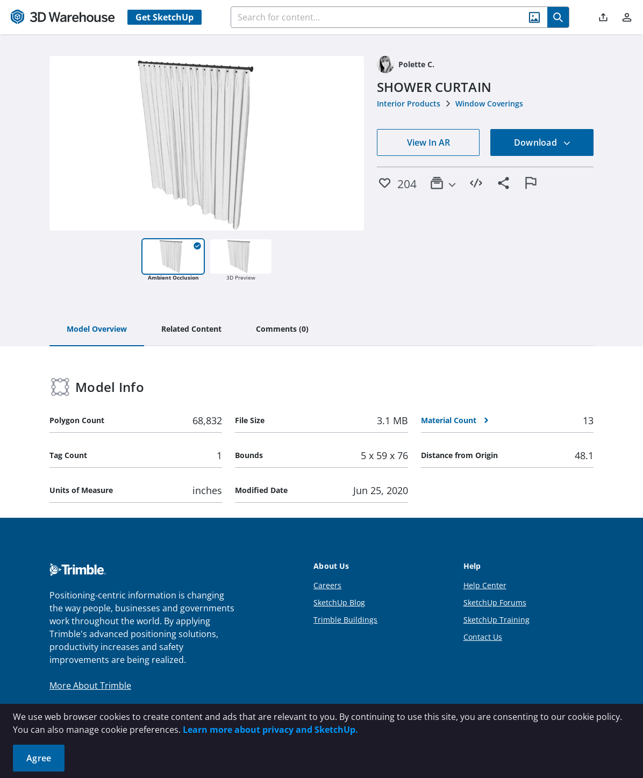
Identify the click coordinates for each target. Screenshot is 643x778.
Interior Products (408, 103)
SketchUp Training (496, 620)
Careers (327, 585)
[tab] (96, 329)
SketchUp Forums (494, 602)
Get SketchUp (164, 17)
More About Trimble (90, 685)
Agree (38, 758)
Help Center (484, 585)
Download (542, 142)
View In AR (428, 142)
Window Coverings (489, 103)
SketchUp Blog (339, 602)
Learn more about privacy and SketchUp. (270, 730)
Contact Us (482, 637)
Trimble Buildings (345, 620)
